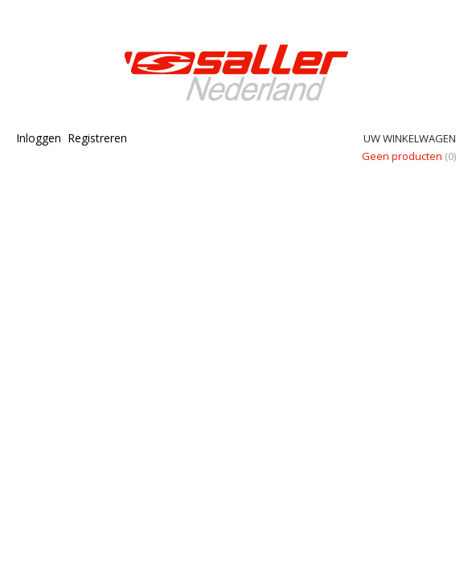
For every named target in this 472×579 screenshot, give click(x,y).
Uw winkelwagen (409, 138)
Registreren (97, 138)
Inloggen (38, 138)
